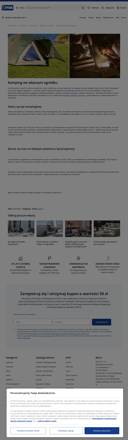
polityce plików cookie (47, 421)
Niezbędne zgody (66, 431)
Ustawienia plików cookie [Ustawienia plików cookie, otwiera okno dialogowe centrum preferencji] (28, 431)
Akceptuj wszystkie (101, 431)
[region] (65, 413)
